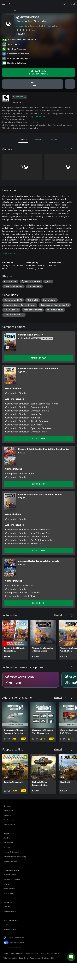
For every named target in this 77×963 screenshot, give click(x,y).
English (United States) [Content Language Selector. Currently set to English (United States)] (16, 938)
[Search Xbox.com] (10, 3)
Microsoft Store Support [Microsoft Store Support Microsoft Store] (12, 879)
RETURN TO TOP (38, 358)
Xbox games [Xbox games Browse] (8, 815)
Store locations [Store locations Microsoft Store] (9, 893)
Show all (58, 615)
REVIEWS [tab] (39, 139)
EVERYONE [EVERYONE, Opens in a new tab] (19, 96)
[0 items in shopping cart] (65, 3)
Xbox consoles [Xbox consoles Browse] (8, 810)
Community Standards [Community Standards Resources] (11, 852)
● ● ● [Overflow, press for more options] (70, 84)
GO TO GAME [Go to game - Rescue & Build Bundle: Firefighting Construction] (38, 484)
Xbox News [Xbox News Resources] (7, 838)
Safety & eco (23, 958)
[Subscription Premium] (30, 680)
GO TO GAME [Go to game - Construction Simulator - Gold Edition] (38, 438)
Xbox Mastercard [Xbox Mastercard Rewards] (10, 911)
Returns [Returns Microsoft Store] (6, 884)
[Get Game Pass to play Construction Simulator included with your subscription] (38, 72)
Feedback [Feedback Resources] (7, 847)
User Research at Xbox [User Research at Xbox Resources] (12, 861)
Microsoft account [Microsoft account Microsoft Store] (10, 875)
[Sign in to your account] (72, 3)
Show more (8, 253)
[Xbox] (7, 10)
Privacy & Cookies (32, 953)
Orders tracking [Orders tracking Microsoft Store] (9, 889)
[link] (15, 640)
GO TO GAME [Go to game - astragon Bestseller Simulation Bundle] (38, 603)
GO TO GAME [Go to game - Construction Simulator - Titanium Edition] (38, 550)
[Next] (72, 149)
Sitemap (6, 953)
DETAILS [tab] (23, 139)
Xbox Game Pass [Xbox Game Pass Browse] (9, 820)
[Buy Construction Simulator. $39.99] (32, 84)
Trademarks (55, 953)
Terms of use (45, 953)
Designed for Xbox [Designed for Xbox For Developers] (10, 929)
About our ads (35, 958)
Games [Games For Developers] (6, 925)
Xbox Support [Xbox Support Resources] (8, 842)
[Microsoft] (38, 2)
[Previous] (66, 149)
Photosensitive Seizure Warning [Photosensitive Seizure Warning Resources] (15, 856)
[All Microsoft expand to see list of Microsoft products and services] (3, 3)
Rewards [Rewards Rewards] (7, 907)
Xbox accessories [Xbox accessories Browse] (10, 824)
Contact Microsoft (17, 953)
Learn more (40, 116)
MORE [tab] (54, 139)
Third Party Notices (10, 958)
